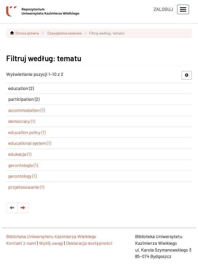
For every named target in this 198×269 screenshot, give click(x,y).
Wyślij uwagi (51, 243)
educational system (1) (29, 143)
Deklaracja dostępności (89, 243)
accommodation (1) (26, 110)
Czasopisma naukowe (64, 33)
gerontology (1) (22, 176)
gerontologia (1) (23, 165)
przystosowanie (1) (26, 187)
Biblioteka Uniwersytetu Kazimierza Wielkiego (51, 236)
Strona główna (27, 33)
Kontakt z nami (21, 243)
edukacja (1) (19, 154)
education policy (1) (27, 132)
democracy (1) (21, 121)
